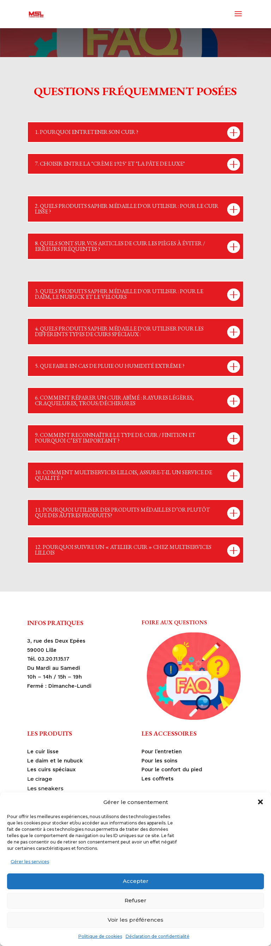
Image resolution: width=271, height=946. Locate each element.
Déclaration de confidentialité (157, 936)
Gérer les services (30, 861)
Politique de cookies (100, 936)
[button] (260, 801)
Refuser (135, 900)
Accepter (136, 881)
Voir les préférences (135, 919)
